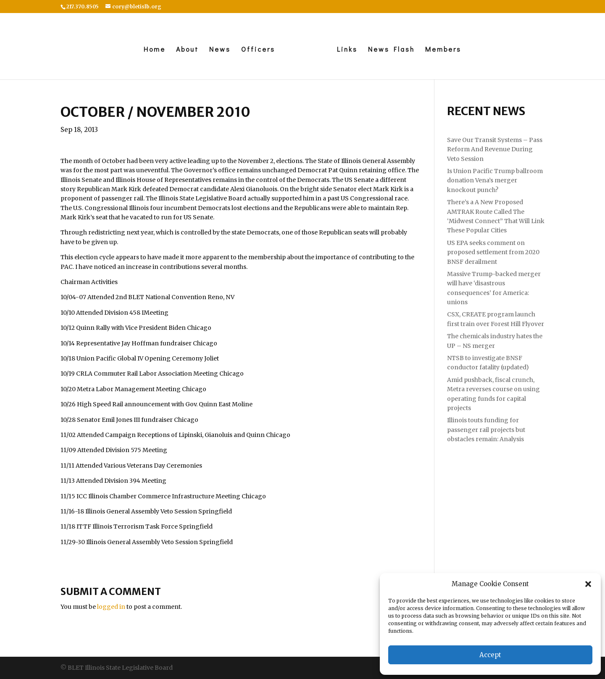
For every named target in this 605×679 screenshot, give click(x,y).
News (220, 49)
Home (155, 49)
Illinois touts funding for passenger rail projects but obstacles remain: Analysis (486, 429)
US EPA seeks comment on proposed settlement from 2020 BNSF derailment (493, 252)
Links (347, 49)
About (187, 49)
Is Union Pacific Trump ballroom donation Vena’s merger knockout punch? (495, 180)
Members (443, 49)
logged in (111, 607)
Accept (490, 655)
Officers (258, 49)
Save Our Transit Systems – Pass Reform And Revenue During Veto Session (494, 149)
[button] (588, 584)
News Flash (391, 49)
